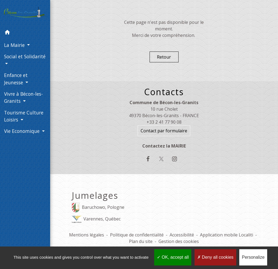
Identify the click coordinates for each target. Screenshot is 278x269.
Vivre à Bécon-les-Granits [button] (23, 97)
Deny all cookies (215, 257)
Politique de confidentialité (137, 235)
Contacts (164, 92)
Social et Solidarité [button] (25, 56)
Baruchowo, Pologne (98, 207)
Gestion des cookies (179, 241)
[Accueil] (25, 13)
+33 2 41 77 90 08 (164, 122)
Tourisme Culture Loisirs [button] (23, 116)
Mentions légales (86, 235)
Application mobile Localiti (226, 235)
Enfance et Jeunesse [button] (16, 78)
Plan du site (141, 241)
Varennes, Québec (96, 219)
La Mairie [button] (15, 45)
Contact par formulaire (164, 131)
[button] (25, 33)
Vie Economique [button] (22, 131)
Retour (164, 57)
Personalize (253, 257)
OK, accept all (173, 257)
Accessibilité (182, 235)
